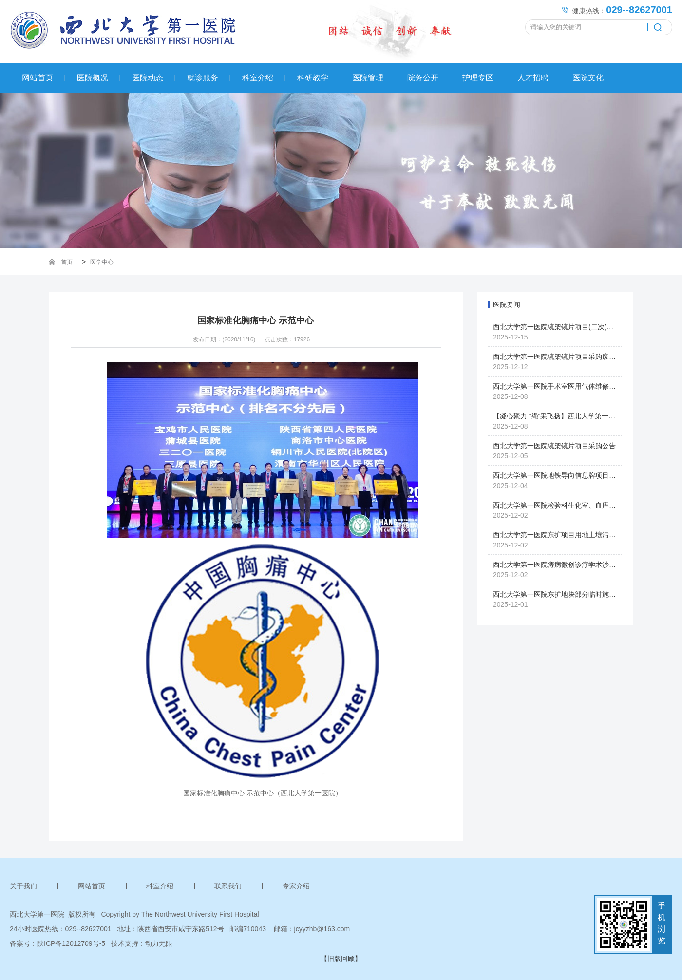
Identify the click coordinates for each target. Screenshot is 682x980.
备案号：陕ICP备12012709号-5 (57, 943)
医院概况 (92, 78)
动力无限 (158, 943)
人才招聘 (533, 78)
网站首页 (37, 78)
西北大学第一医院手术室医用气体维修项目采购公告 (571, 386)
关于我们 (23, 886)
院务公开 (422, 78)
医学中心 (102, 262)
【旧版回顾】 (341, 958)
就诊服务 (202, 78)
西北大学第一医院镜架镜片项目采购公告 (554, 446)
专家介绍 (296, 886)
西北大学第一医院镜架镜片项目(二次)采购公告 (563, 327)
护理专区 (477, 78)
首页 (67, 262)
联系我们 (228, 886)
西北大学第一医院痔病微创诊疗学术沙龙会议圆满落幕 (575, 564)
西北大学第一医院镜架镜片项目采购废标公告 (561, 356)
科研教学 (312, 78)
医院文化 (588, 78)
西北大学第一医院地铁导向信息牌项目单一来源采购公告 (578, 475)
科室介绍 (257, 78)
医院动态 (147, 78)
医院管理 (367, 78)
